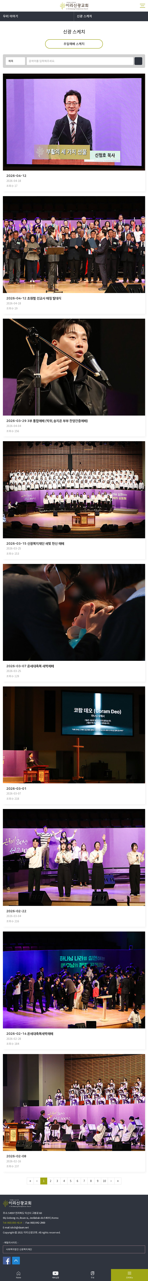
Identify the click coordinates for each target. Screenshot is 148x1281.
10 (104, 1181)
